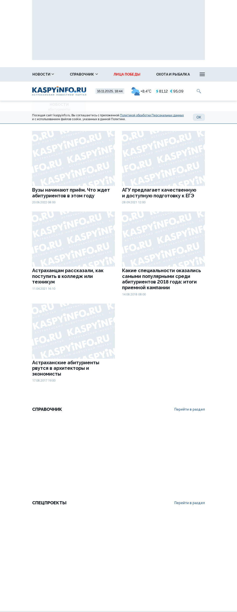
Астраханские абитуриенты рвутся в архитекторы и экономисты (65, 368)
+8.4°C (141, 91)
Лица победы (126, 74)
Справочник (84, 74)
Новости (43, 74)
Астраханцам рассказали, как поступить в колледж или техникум (68, 276)
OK (198, 117)
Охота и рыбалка (173, 74)
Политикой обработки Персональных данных (152, 115)
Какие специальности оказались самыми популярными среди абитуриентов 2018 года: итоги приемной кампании (161, 279)
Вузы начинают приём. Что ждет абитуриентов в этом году (71, 193)
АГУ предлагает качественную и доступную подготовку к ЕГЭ (159, 193)
